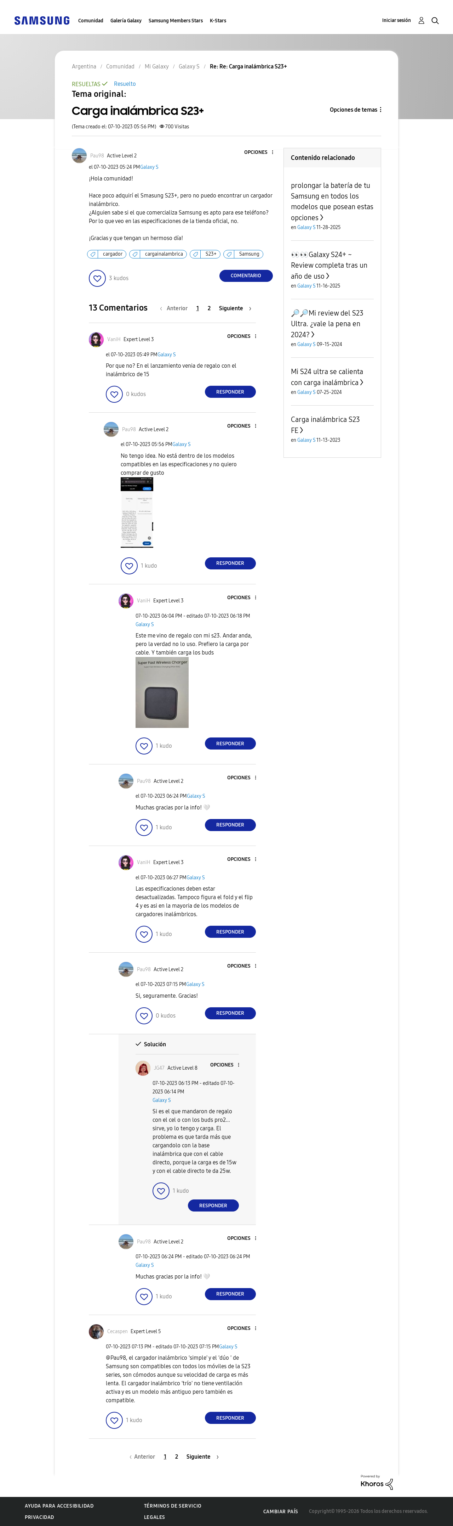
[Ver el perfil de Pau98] (97, 156)
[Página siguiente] (235, 308)
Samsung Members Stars (176, 21)
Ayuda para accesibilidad (59, 1506)
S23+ (211, 254)
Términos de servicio (173, 1506)
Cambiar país (280, 1512)
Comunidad (90, 21)
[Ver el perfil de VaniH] (114, 339)
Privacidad (39, 1517)
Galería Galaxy (126, 21)
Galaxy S (149, 167)
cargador (112, 254)
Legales (154, 1517)
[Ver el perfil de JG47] (159, 1068)
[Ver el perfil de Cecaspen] (117, 1332)
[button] (260, 152)
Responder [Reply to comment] (230, 392)
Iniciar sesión (396, 20)
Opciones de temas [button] (353, 109)
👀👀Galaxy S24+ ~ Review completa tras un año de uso (329, 265)
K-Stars (218, 21)
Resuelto (125, 83)
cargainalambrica (164, 254)
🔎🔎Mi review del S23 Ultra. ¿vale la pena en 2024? (327, 324)
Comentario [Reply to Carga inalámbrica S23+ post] (246, 276)
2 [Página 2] (209, 308)
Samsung (249, 254)
